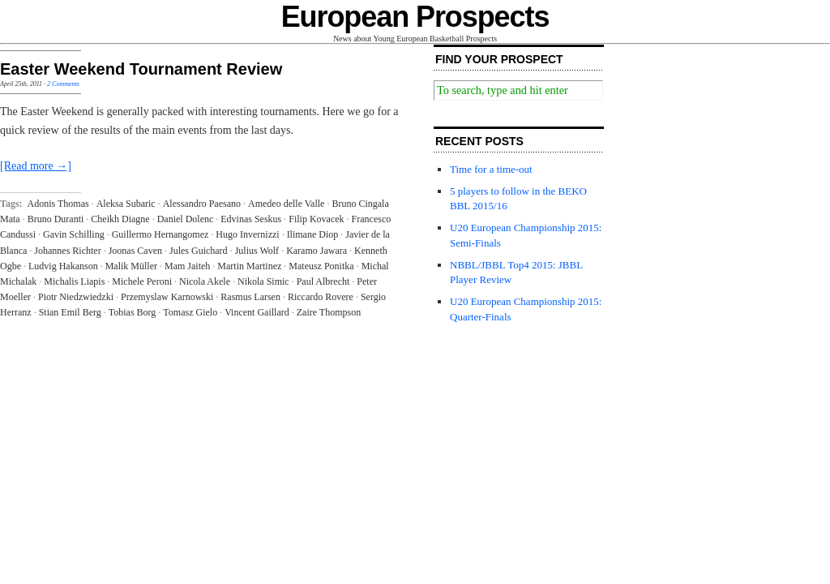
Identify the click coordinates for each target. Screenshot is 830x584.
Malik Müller (131, 266)
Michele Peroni (142, 281)
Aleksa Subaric (126, 203)
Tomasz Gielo (190, 312)
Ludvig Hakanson (63, 266)
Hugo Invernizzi (247, 234)
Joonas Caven (135, 250)
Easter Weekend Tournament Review (141, 69)
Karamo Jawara (316, 250)
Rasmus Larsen (250, 297)
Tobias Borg (132, 312)
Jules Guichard (198, 250)
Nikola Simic (263, 281)
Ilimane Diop (313, 234)
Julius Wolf (257, 250)
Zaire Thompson (329, 312)
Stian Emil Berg (70, 312)
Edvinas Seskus (250, 219)
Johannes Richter (67, 250)
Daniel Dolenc (185, 219)
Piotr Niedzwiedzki (75, 297)
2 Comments (63, 84)
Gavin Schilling (74, 234)
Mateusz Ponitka (321, 266)
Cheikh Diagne (120, 219)
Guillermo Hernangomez (160, 234)
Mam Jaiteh (187, 266)
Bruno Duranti (56, 219)
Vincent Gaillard (257, 312)
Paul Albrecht (323, 281)
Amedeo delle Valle (286, 203)
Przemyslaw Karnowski (167, 297)
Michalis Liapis (74, 281)
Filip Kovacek (316, 219)
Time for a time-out (491, 169)
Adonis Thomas (58, 203)
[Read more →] (35, 166)
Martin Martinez (249, 266)
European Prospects (415, 16)
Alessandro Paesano (202, 203)
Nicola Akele (204, 281)
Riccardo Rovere (320, 297)
